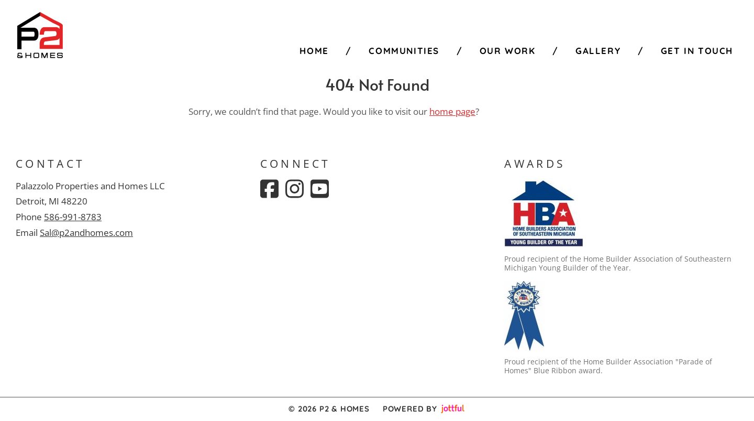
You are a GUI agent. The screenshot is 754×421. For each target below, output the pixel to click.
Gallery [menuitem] (597, 50)
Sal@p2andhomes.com (86, 232)
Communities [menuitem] (404, 50)
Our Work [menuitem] (508, 50)
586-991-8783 (73, 217)
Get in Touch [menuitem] (697, 50)
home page (452, 111)
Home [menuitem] (314, 50)
